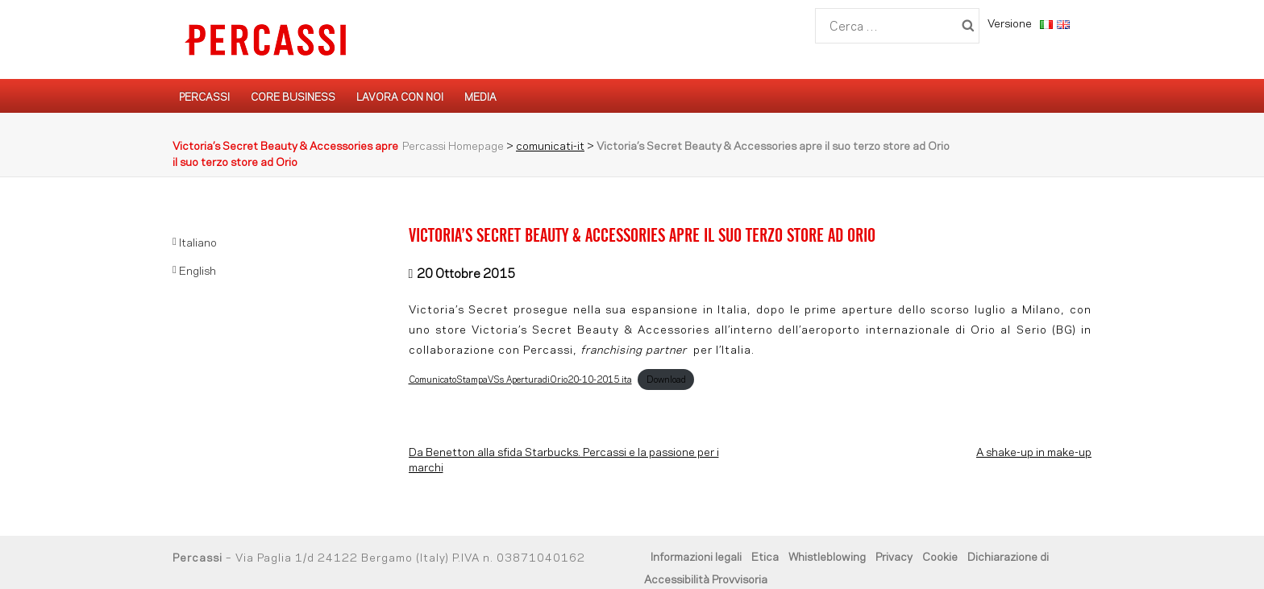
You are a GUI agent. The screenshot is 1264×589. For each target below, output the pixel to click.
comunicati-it (550, 144)
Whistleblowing (827, 555)
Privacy (894, 555)
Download (666, 378)
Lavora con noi (399, 96)
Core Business (293, 96)
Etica (765, 555)
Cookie (940, 555)
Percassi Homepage (453, 144)
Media (480, 96)
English (197, 269)
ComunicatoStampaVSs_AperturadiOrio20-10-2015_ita (520, 378)
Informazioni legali (696, 555)
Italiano (198, 241)
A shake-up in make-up (1033, 450)
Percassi (204, 96)
